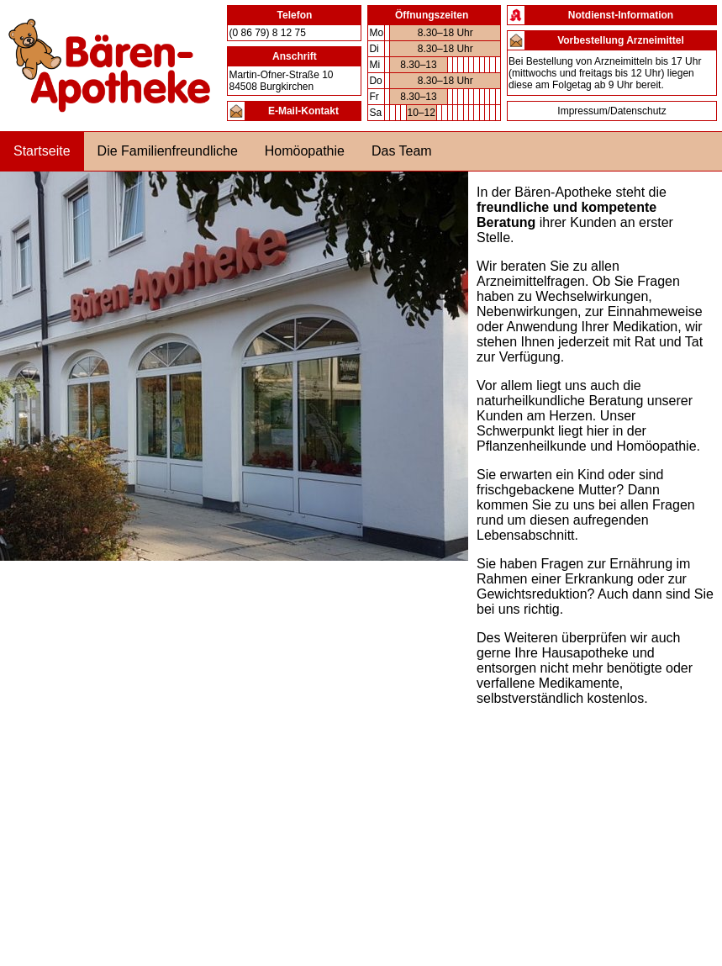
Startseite (42, 151)
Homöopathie (305, 151)
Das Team (402, 151)
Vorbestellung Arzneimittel (620, 40)
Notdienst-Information (620, 15)
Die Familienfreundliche (167, 151)
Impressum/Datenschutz (611, 111)
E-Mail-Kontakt (303, 111)
